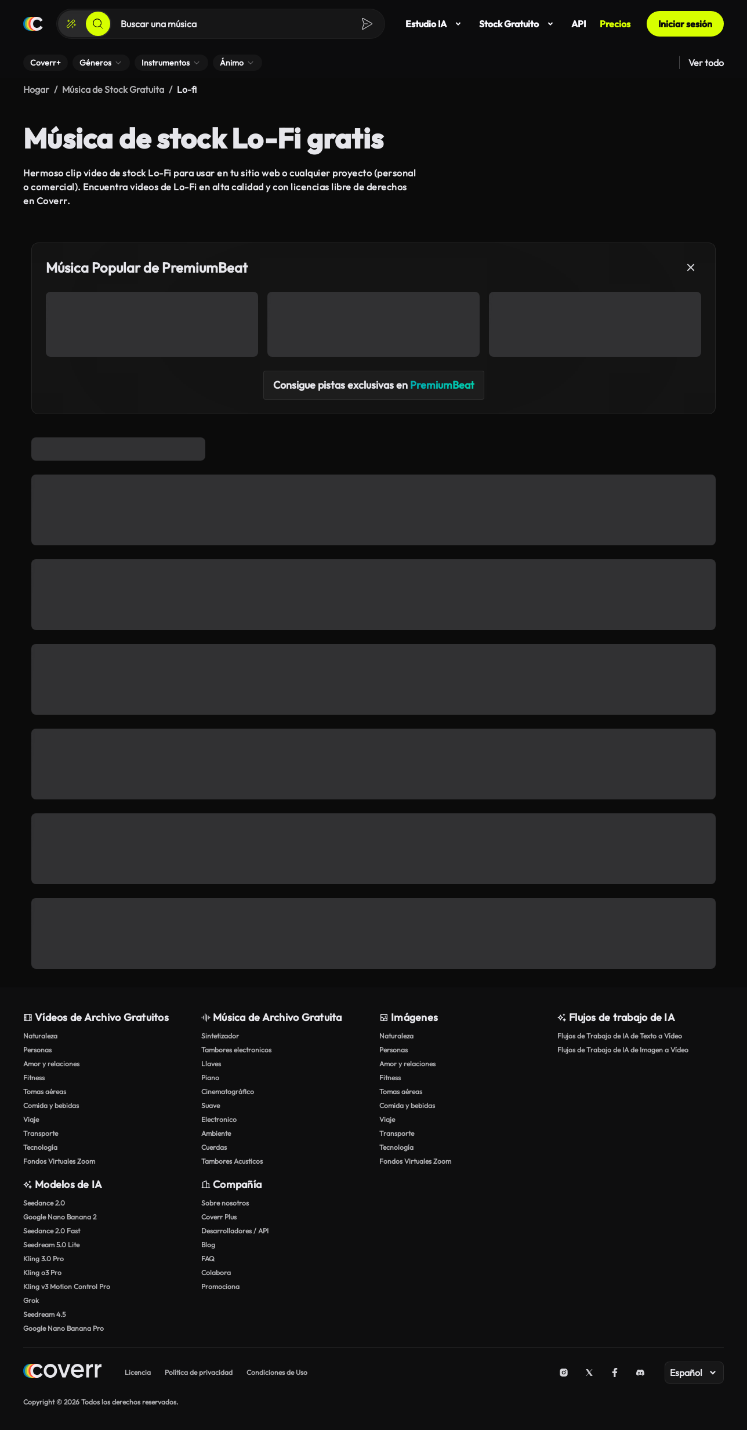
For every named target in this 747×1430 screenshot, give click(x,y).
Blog (208, 1244)
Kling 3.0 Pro (43, 1258)
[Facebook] (614, 1372)
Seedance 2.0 (44, 1203)
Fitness (34, 1077)
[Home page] (62, 1372)
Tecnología (40, 1147)
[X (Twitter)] (589, 1372)
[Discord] (640, 1372)
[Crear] (71, 24)
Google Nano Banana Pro (63, 1328)
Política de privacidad (199, 1372)
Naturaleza (40, 1035)
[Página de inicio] (33, 24)
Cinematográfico (227, 1091)
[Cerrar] (690, 267)
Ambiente (216, 1133)
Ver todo (706, 62)
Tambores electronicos (236, 1049)
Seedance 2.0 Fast (51, 1230)
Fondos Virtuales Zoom (59, 1161)
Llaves (211, 1063)
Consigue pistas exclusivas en (373, 385)
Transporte (40, 1133)
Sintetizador (220, 1035)
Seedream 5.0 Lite (51, 1244)
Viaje (31, 1119)
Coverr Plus (219, 1216)
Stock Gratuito (518, 24)
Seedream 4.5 (44, 1314)
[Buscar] (98, 24)
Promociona (220, 1286)
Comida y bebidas (51, 1105)
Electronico (219, 1119)
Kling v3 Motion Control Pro (66, 1286)
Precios (615, 24)
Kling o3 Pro (42, 1272)
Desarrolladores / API (235, 1230)
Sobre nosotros (225, 1203)
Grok (31, 1300)
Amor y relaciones (51, 1063)
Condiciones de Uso (276, 1372)
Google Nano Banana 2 (59, 1216)
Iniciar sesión (685, 24)
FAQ (208, 1258)
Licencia (138, 1372)
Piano (210, 1077)
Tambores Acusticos (232, 1161)
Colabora (216, 1272)
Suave (210, 1105)
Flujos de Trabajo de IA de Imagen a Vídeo (622, 1049)
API (578, 24)
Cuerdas (214, 1147)
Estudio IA (435, 24)
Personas (37, 1049)
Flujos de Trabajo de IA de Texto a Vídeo (619, 1035)
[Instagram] (563, 1372)
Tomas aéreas (44, 1091)
